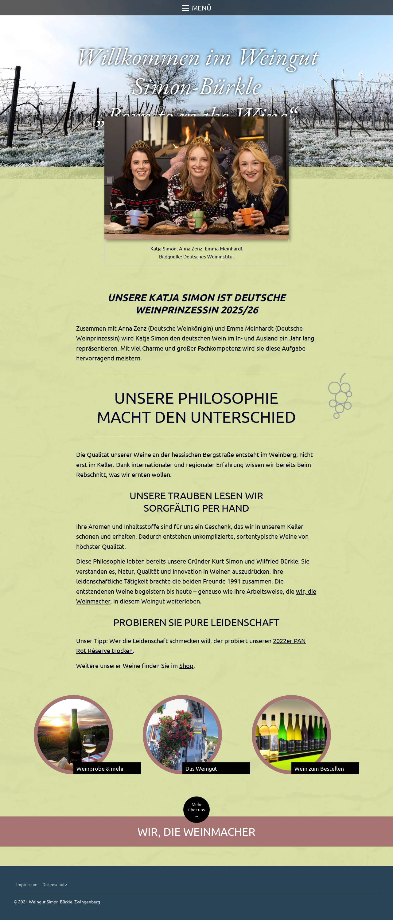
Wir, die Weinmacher (196, 831)
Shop (186, 665)
